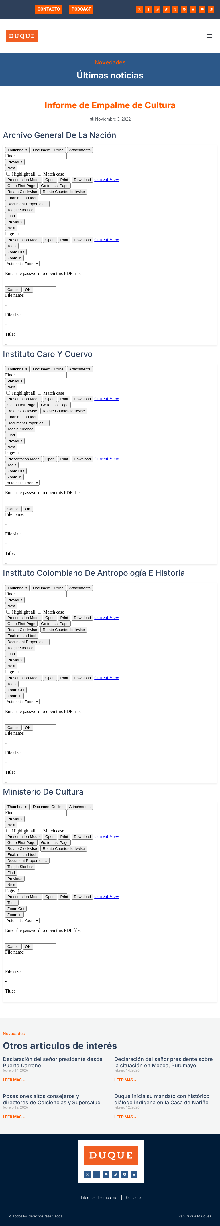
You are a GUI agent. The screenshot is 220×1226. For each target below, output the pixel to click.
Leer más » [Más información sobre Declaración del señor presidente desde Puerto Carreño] (14, 1080)
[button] (209, 36)
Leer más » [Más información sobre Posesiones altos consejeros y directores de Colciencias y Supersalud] (14, 1117)
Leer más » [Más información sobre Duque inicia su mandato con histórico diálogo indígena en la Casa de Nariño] (125, 1117)
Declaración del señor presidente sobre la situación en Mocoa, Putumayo (163, 1062)
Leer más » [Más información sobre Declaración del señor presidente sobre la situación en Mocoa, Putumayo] (125, 1080)
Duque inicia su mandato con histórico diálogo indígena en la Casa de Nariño (161, 1099)
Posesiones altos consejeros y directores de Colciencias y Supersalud (52, 1099)
